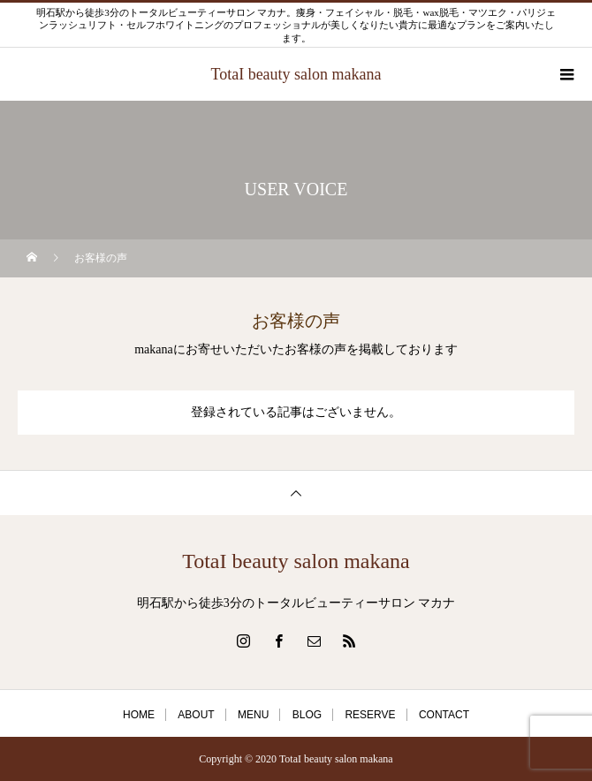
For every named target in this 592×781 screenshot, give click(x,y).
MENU (253, 715)
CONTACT (444, 715)
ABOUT (196, 715)
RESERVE (370, 715)
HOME (139, 715)
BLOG (307, 715)
